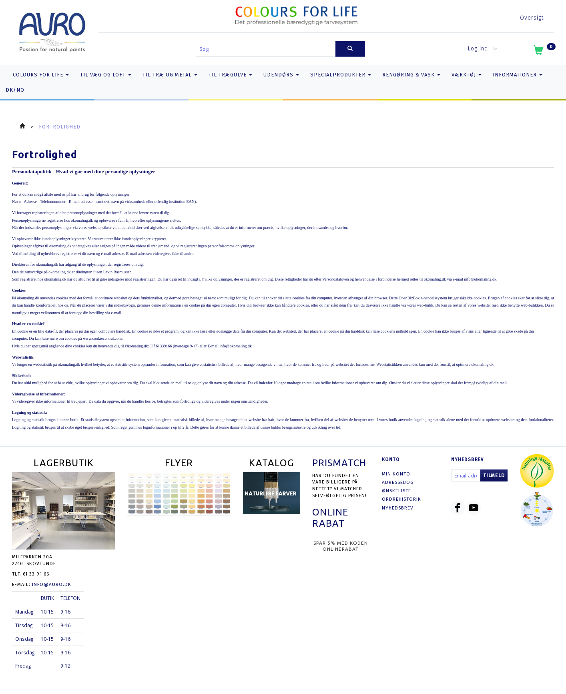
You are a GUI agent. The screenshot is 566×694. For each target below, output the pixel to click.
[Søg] (350, 49)
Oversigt (532, 17)
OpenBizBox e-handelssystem (423, 298)
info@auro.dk (51, 584)
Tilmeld (494, 475)
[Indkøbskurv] (544, 51)
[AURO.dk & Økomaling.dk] (52, 30)
